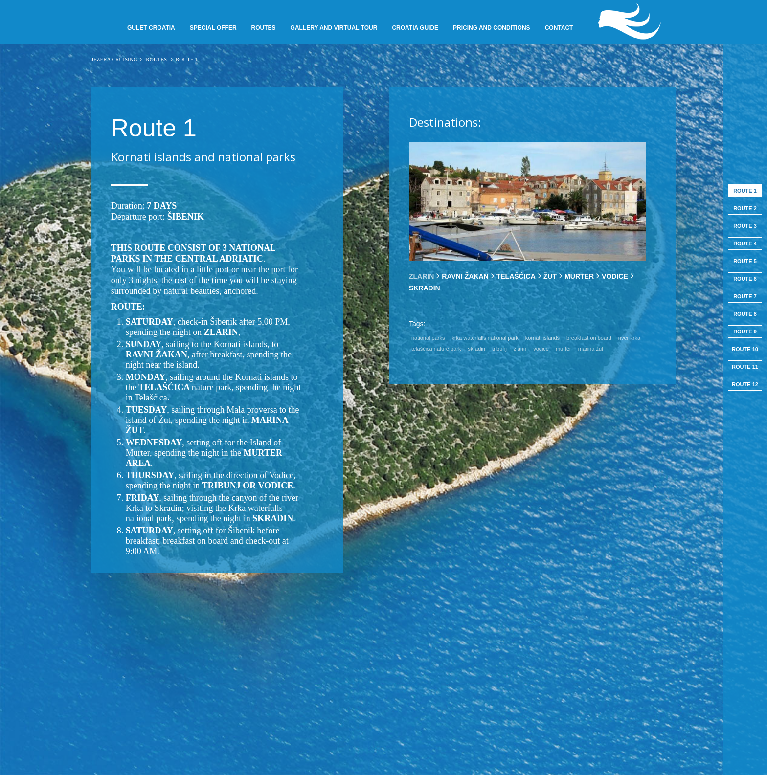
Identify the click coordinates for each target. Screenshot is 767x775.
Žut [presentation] (550, 276)
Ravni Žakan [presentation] (465, 276)
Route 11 (745, 367)
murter (563, 349)
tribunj (499, 349)
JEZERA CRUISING (114, 59)
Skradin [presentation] (424, 288)
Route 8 (745, 314)
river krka (629, 338)
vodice (541, 349)
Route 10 (745, 349)
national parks (428, 338)
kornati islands (542, 338)
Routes (156, 59)
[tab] (421, 276)
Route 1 (745, 191)
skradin (476, 349)
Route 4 (745, 243)
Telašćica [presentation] (516, 276)
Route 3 (745, 226)
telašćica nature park (436, 349)
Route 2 (745, 208)
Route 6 (745, 279)
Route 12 (745, 384)
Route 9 (745, 331)
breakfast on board (588, 338)
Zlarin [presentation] (421, 276)
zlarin (520, 349)
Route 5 (745, 261)
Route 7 (745, 296)
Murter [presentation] (579, 276)
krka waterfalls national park (484, 338)
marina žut (590, 349)
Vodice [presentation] (615, 276)
